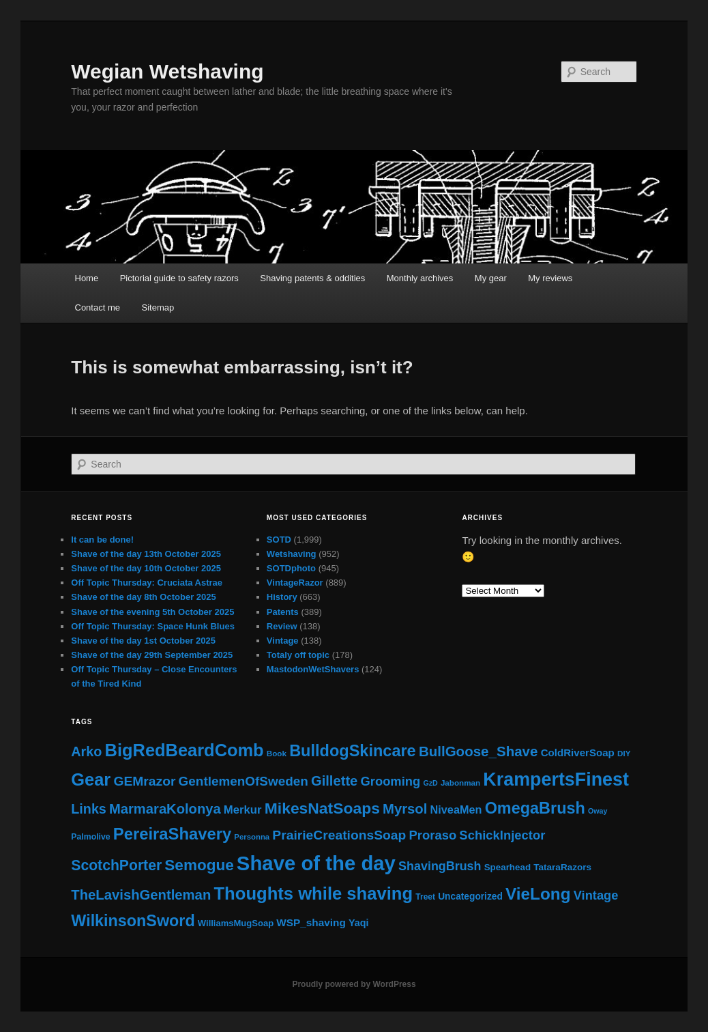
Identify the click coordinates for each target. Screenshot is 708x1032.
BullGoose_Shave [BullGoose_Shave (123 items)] (478, 751)
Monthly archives (420, 278)
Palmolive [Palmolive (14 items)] (90, 837)
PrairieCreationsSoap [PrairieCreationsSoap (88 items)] (339, 835)
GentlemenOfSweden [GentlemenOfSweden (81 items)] (243, 781)
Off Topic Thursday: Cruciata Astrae (146, 582)
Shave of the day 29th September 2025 (152, 655)
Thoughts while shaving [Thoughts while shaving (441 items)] (313, 893)
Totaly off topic (298, 655)
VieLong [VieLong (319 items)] (538, 894)
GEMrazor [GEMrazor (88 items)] (144, 781)
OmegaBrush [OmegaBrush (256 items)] (535, 808)
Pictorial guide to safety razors (179, 278)
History (282, 597)
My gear (491, 278)
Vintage (283, 640)
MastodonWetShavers (313, 669)
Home (87, 278)
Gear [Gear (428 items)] (90, 779)
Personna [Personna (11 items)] (251, 837)
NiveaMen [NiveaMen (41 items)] (456, 809)
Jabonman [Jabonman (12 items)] (460, 782)
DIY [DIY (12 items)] (623, 753)
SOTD (279, 539)
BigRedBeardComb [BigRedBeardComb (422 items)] (184, 750)
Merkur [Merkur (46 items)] (243, 809)
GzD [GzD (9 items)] (430, 783)
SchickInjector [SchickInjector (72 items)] (502, 835)
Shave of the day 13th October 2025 (146, 554)
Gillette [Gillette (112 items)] (334, 780)
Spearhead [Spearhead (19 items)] (507, 867)
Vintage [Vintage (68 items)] (596, 895)
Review (282, 626)
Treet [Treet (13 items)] (425, 897)
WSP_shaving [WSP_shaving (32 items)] (311, 922)
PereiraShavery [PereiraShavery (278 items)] (172, 834)
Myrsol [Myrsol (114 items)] (405, 808)
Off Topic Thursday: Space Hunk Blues (153, 626)
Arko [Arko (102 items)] (86, 751)
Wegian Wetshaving (167, 71)
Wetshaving (291, 554)
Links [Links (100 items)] (88, 808)
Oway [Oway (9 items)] (597, 811)
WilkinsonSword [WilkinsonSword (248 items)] (132, 921)
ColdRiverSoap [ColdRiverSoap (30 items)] (578, 752)
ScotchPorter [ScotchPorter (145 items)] (116, 865)
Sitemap (157, 307)
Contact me (97, 307)
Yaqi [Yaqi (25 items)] (359, 922)
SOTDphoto (291, 568)
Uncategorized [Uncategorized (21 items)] (470, 896)
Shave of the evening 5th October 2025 (152, 612)
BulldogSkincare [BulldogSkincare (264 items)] (352, 751)
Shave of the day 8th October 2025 (143, 597)
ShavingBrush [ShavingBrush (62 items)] (439, 866)
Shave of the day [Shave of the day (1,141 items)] (316, 863)
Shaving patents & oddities (312, 278)
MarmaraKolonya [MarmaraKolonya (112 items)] (165, 808)
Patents (283, 612)
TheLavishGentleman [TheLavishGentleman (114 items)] (141, 894)
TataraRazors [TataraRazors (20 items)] (562, 867)
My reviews (550, 278)
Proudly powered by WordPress (353, 984)
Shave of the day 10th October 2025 (146, 568)
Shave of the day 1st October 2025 (143, 640)
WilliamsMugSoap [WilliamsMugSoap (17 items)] (236, 923)
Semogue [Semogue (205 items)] (198, 865)
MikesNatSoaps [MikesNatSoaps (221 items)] (322, 808)
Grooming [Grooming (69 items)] (391, 781)
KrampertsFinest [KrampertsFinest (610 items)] (556, 779)
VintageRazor (295, 582)
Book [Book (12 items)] (276, 753)
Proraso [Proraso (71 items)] (432, 835)
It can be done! (102, 539)
